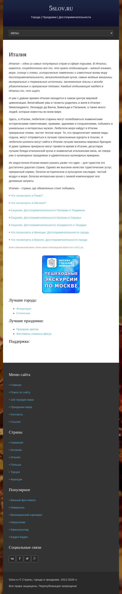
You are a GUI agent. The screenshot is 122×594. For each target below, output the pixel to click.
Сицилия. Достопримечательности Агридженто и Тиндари (48, 225)
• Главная (15, 384)
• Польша (15, 464)
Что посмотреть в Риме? (27, 195)
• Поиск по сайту (19, 392)
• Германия (16, 442)
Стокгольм (23, 313)
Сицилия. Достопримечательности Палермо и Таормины (48, 210)
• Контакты (16, 414)
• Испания (15, 449)
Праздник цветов (27, 329)
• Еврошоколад (19, 529)
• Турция (14, 472)
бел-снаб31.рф (76, 247)
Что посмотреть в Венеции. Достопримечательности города (50, 232)
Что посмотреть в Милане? (28, 202)
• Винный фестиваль (22, 500)
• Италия (14, 457)
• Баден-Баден (18, 536)
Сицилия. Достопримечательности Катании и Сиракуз (46, 217)
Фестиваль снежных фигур (33, 333)
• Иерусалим (17, 522)
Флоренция (23, 308)
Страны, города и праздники (40, 579)
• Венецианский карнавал (25, 514)
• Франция (15, 479)
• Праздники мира (20, 407)
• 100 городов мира (21, 399)
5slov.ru (61, 8)
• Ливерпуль (17, 507)
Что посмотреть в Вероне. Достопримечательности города (49, 239)
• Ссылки (14, 421)
